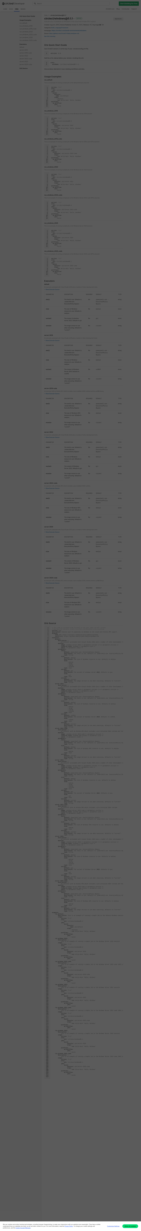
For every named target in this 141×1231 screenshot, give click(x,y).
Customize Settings (113, 1226)
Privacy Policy (69, 1226)
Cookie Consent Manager (22, 1228)
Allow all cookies (130, 1226)
